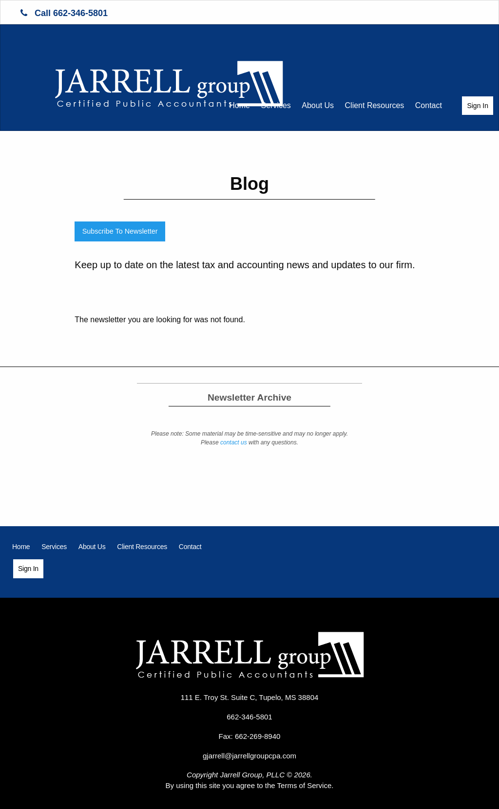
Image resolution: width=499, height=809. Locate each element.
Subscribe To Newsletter (120, 231)
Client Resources (374, 105)
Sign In (477, 106)
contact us (233, 442)
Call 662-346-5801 (64, 13)
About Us (318, 105)
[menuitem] (239, 105)
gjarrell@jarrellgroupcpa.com (249, 756)
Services (275, 105)
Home (239, 105)
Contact (428, 105)
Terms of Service (304, 785)
